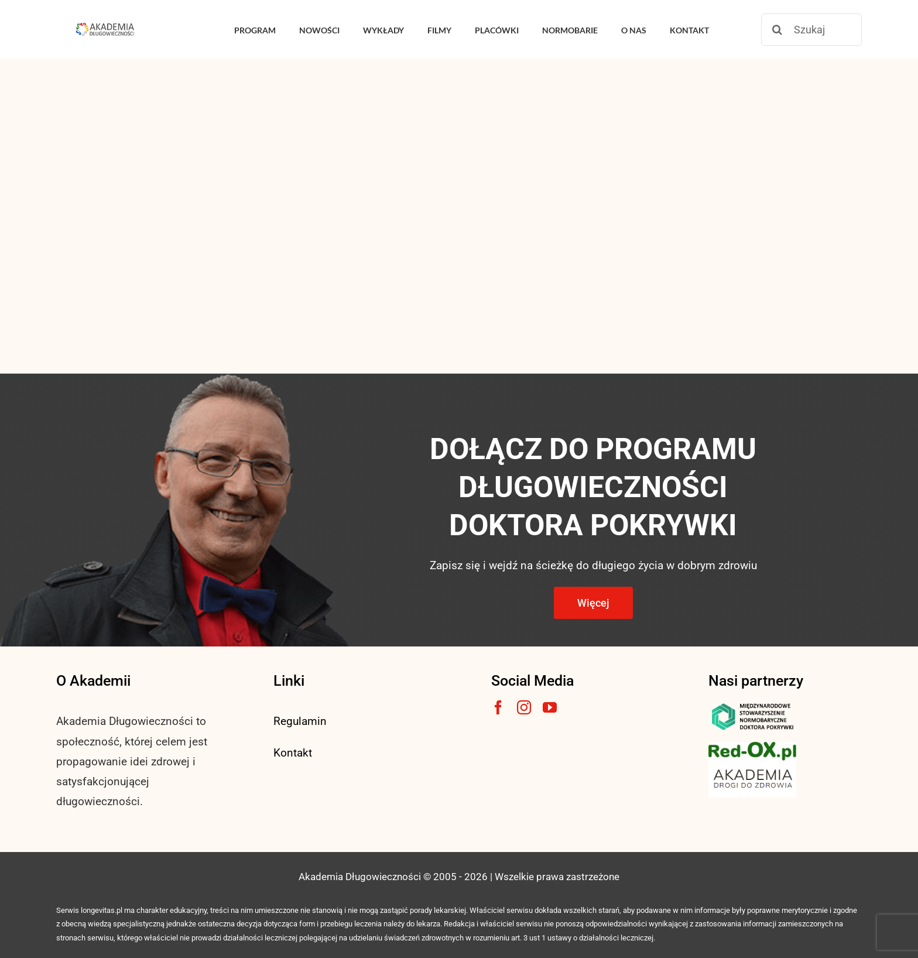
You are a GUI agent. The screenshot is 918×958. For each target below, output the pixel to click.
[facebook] (498, 707)
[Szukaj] (811, 29)
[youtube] (550, 707)
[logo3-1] (752, 747)
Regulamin (300, 721)
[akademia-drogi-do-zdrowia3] (752, 766)
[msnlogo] (752, 706)
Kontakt (292, 752)
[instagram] (524, 707)
